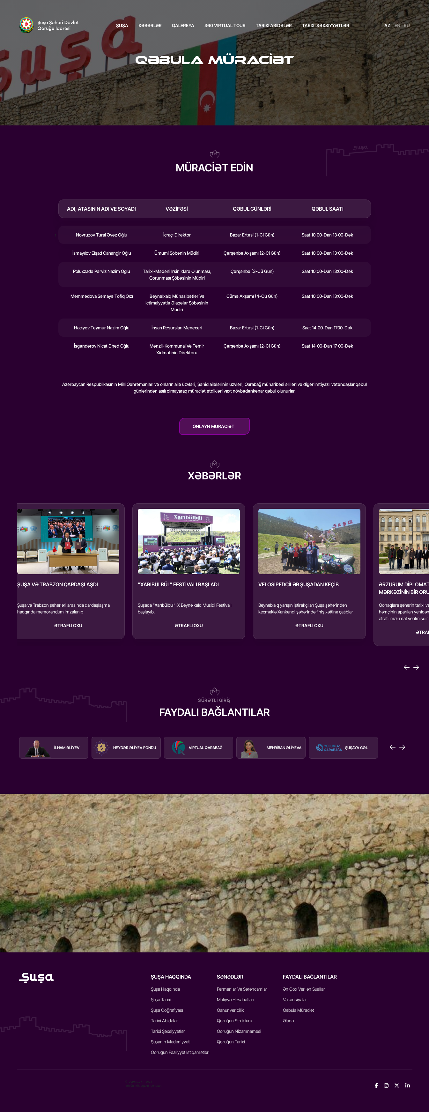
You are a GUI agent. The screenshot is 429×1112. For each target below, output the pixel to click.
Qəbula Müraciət (298, 1010)
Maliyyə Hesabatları (235, 999)
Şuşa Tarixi (161, 999)
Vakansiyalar (295, 999)
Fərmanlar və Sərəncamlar (242, 989)
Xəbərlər (150, 25)
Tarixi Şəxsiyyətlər (168, 1031)
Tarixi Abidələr (164, 1020)
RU (407, 25)
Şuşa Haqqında (165, 989)
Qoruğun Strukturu (234, 1020)
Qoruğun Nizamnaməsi (239, 1031)
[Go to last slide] (406, 667)
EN (397, 25)
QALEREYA (183, 25)
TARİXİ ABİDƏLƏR (274, 25)
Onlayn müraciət (213, 426)
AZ (387, 25)
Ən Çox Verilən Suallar (304, 989)
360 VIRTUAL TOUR (225, 25)
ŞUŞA (122, 25)
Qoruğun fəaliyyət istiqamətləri (180, 1052)
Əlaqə (288, 1020)
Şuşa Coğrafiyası (167, 1010)
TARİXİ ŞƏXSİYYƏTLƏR (325, 25)
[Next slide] (416, 667)
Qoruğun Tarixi (231, 1041)
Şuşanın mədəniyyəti (170, 1041)
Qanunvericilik (230, 1010)
